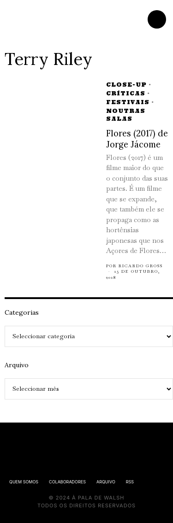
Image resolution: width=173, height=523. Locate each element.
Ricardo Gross (141, 266)
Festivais (127, 102)
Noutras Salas (125, 114)
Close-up (126, 84)
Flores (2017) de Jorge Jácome (137, 139)
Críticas (125, 93)
